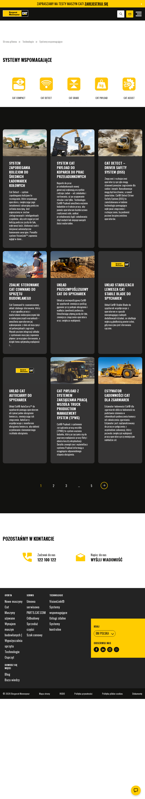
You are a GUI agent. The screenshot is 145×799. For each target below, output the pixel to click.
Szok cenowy (34, 635)
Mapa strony (44, 693)
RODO (62, 693)
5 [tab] (81, 102)
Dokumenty (137, 693)
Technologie (28, 41)
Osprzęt (9, 657)
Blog (7, 674)
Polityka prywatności (83, 693)
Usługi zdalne (57, 618)
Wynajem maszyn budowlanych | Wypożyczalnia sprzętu (13, 634)
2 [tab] (64, 102)
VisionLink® (57, 601)
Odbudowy (33, 618)
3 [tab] (70, 102)
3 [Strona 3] (66, 485)
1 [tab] (58, 102)
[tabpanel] (17, 86)
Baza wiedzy (12, 679)
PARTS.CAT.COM (36, 612)
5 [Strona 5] (91, 485)
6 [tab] (86, 102)
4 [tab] (75, 102)
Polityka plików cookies (112, 693)
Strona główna (10, 41)
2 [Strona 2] (53, 485)
